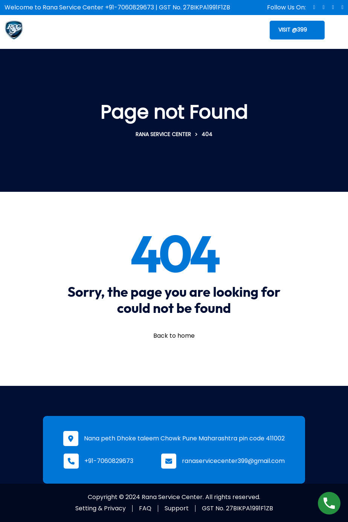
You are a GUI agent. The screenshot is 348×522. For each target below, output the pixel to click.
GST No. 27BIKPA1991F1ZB (237, 508)
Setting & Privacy (100, 508)
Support (177, 508)
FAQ (145, 508)
